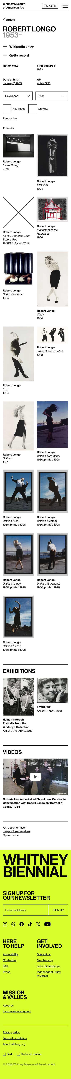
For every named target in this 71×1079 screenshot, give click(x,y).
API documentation (14, 827)
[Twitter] (38, 924)
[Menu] (65, 5)
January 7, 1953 (12, 83)
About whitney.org (14, 1044)
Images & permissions (16, 831)
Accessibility (10, 954)
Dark (8, 1054)
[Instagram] (5, 924)
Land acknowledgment (17, 1011)
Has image (14, 108)
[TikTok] (30, 924)
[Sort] (18, 96)
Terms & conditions (15, 1038)
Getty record (16, 55)
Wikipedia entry (18, 46)
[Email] (25, 910)
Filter (41, 95)
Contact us (9, 960)
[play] (35, 777)
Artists (10, 19)
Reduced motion (29, 1054)
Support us (43, 954)
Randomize (10, 118)
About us (8, 1005)
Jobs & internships (48, 966)
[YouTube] (47, 924)
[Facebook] (21, 924)
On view (38, 108)
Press (6, 971)
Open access (11, 835)
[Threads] (13, 924)
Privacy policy (11, 1032)
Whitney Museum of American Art (14, 5)
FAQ (5, 966)
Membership (45, 960)
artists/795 (43, 83)
